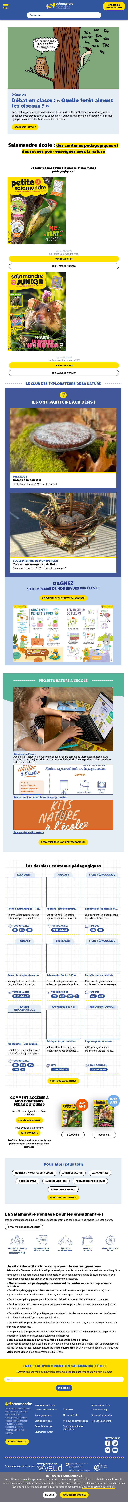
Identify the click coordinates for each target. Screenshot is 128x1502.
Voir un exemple (103, 1371)
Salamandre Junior (44, 1431)
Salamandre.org (99, 1409)
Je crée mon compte (29, 1120)
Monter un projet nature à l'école (34, 1173)
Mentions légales (71, 1415)
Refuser (49, 1495)
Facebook (107, 1443)
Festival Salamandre (101, 1420)
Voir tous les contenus (63, 1081)
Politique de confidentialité (75, 1420)
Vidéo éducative (27, 1181)
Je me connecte (29, 1133)
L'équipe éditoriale (43, 1420)
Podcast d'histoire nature (90, 1181)
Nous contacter (17, 1441)
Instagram (115, 1443)
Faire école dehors (56, 1181)
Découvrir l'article (25, 127)
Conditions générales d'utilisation (73, 1427)
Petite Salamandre (43, 1426)
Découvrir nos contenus (46, 1409)
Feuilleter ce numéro (64, 266)
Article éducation (72, 1173)
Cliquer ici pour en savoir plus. (98, 1486)
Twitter (107, 1450)
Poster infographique (63, 1189)
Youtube (115, 1450)
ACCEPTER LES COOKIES (74, 1495)
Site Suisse (68, 1409)
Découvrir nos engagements (24, 1227)
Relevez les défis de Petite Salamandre (63, 598)
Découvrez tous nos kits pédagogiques (63, 842)
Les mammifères (100, 1173)
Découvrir (73, 1135)
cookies (28, 1479)
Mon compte (14, 6)
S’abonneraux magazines (114, 6)
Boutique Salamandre (102, 1415)
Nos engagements (43, 1415)
